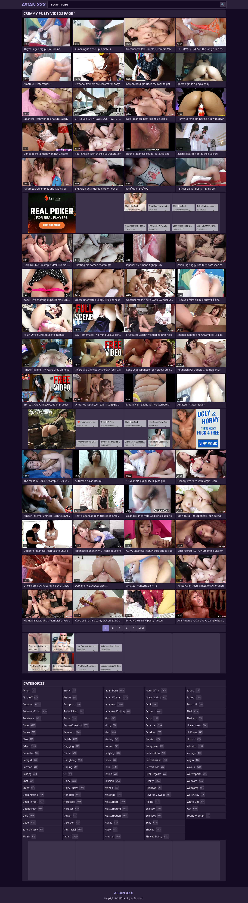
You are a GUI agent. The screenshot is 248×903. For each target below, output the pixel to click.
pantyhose (155, 746)
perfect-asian (156, 760)
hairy (70, 781)
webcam (195, 781)
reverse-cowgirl (158, 794)
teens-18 (195, 704)
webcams (195, 787)
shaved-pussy (157, 836)
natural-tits (156, 690)
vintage (194, 753)
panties (153, 739)
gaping (71, 767)
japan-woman (116, 697)
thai (193, 711)
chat (28, 781)
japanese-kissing (118, 711)
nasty (111, 829)
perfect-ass (155, 767)
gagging (72, 746)
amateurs (32, 718)
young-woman (198, 815)
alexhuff (30, 697)
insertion (72, 822)
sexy (152, 822)
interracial (73, 829)
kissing (112, 739)
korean (112, 746)
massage (113, 794)
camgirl (30, 760)
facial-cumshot (76, 725)
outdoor (154, 732)
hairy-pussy (74, 787)
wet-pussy (196, 794)
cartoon (30, 767)
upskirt (194, 739)
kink (110, 718)
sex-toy (154, 808)
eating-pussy (33, 829)
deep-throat (33, 801)
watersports (197, 774)
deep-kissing (33, 794)
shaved (153, 829)
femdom (72, 732)
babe (29, 725)
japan (71, 836)
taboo (193, 690)
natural (113, 836)
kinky (111, 725)
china (29, 787)
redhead (154, 787)
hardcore (73, 801)
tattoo (194, 697)
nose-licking (156, 697)
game (70, 753)
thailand (195, 718)
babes (29, 732)
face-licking (74, 711)
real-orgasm (156, 774)
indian (70, 815)
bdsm (30, 746)
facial (71, 718)
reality (153, 781)
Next (141, 628)
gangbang (73, 760)
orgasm (154, 711)
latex (111, 760)
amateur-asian (35, 711)
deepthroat (33, 808)
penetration (156, 753)
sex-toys (154, 815)
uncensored (197, 725)
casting (30, 774)
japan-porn (115, 690)
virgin (193, 760)
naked (111, 822)
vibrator (195, 746)
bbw (28, 739)
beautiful (31, 753)
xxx (192, 808)
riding (153, 801)
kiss (110, 732)
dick (29, 815)
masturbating (116, 808)
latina (111, 774)
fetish (71, 739)
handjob (72, 794)
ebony (29, 836)
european (72, 704)
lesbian (113, 781)
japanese (114, 704)
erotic (70, 690)
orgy (152, 718)
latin (111, 767)
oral (152, 704)
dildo (29, 822)
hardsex (72, 808)
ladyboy (113, 753)
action (29, 690)
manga (112, 787)
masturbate (115, 801)
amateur (32, 704)
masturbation (116, 815)
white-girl (196, 801)
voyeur (194, 767)
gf (68, 774)
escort (70, 697)
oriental (154, 725)
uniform (195, 732)
